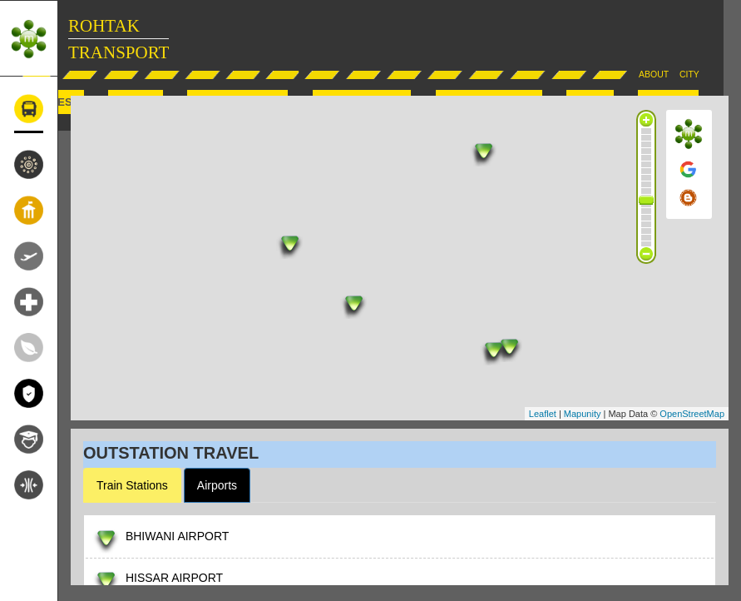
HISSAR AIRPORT (174, 577)
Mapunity (582, 414)
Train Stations (132, 485)
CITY (689, 74)
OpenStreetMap (691, 414)
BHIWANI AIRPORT (177, 536)
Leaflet (542, 414)
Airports (217, 485)
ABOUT (654, 74)
